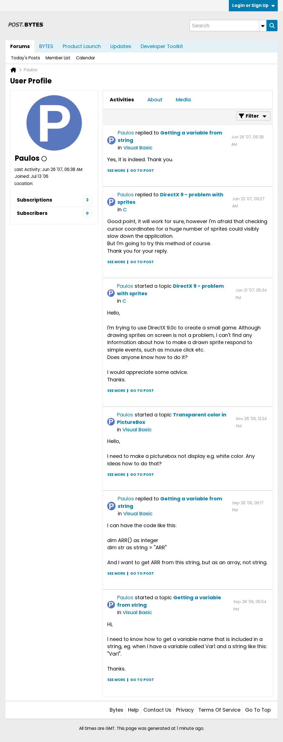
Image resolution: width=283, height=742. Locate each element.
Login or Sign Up (253, 5)
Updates (120, 46)
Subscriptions (34, 199)
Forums (20, 46)
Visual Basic (138, 147)
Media (183, 99)
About (155, 99)
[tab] (122, 100)
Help (133, 709)
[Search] (228, 25)
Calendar (85, 58)
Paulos (126, 132)
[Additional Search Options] (263, 25)
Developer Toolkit (162, 46)
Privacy (185, 709)
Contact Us (157, 709)
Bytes (116, 709)
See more (116, 170)
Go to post (142, 170)
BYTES (46, 46)
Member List (58, 58)
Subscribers (32, 213)
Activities (122, 99)
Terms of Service (219, 709)
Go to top (258, 709)
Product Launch (82, 46)
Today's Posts (25, 58)
